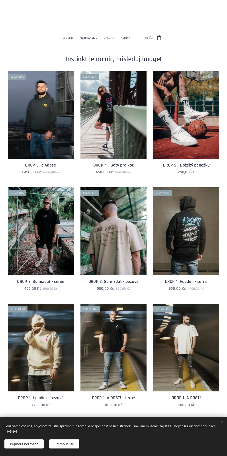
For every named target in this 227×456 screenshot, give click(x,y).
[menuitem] (88, 38)
